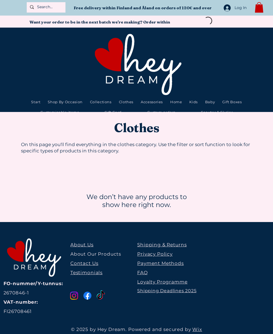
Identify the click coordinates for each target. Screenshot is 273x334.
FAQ (142, 272)
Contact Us (84, 263)
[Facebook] (87, 295)
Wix (197, 329)
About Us (82, 244)
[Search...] (45, 7)
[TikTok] (100, 295)
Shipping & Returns (162, 244)
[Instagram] (74, 295)
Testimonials (86, 272)
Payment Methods (160, 263)
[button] (259, 7)
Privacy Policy (155, 254)
